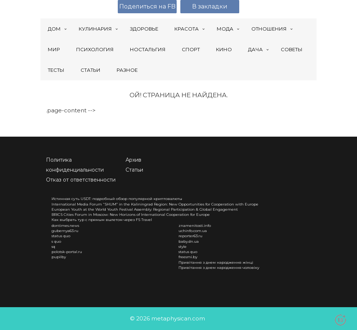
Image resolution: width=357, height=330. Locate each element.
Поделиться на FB (147, 6)
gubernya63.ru (65, 230)
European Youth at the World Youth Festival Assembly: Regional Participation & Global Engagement (145, 209)
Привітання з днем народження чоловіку (218, 267)
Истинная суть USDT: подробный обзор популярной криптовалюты (117, 198)
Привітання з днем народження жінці (215, 262)
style (182, 246)
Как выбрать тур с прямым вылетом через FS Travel (102, 219)
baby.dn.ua (188, 241)
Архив (133, 160)
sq (53, 246)
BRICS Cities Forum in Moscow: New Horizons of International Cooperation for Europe (131, 214)
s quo (56, 241)
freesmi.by (187, 256)
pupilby (59, 256)
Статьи (134, 169)
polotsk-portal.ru (67, 251)
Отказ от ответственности (81, 179)
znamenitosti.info (194, 225)
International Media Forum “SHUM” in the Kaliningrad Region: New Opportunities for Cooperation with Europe (155, 204)
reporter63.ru (190, 236)
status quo (61, 236)
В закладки (209, 6)
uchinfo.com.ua (192, 230)
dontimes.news (65, 225)
